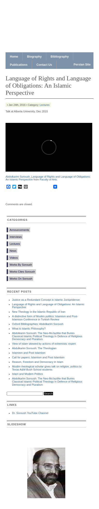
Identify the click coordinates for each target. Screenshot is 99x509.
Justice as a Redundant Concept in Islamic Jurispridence (46, 299)
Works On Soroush (21, 278)
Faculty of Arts (48, 179)
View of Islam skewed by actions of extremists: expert (44, 343)
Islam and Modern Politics (27, 373)
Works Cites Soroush (22, 271)
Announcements (19, 229)
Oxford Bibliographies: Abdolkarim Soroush (37, 324)
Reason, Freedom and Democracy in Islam (37, 361)
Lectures (45, 104)
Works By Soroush (21, 264)
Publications (18, 64)
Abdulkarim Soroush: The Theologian (34, 348)
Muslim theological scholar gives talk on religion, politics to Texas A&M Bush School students (47, 368)
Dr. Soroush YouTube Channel (30, 413)
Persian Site (82, 64)
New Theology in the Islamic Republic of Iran (38, 311)
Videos (14, 257)
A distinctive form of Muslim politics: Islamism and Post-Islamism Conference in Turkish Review (45, 318)
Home (14, 56)
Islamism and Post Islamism (29, 352)
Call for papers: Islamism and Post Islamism (38, 357)
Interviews (16, 236)
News (13, 250)
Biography (34, 56)
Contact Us (44, 64)
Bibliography (60, 56)
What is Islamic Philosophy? (29, 328)
